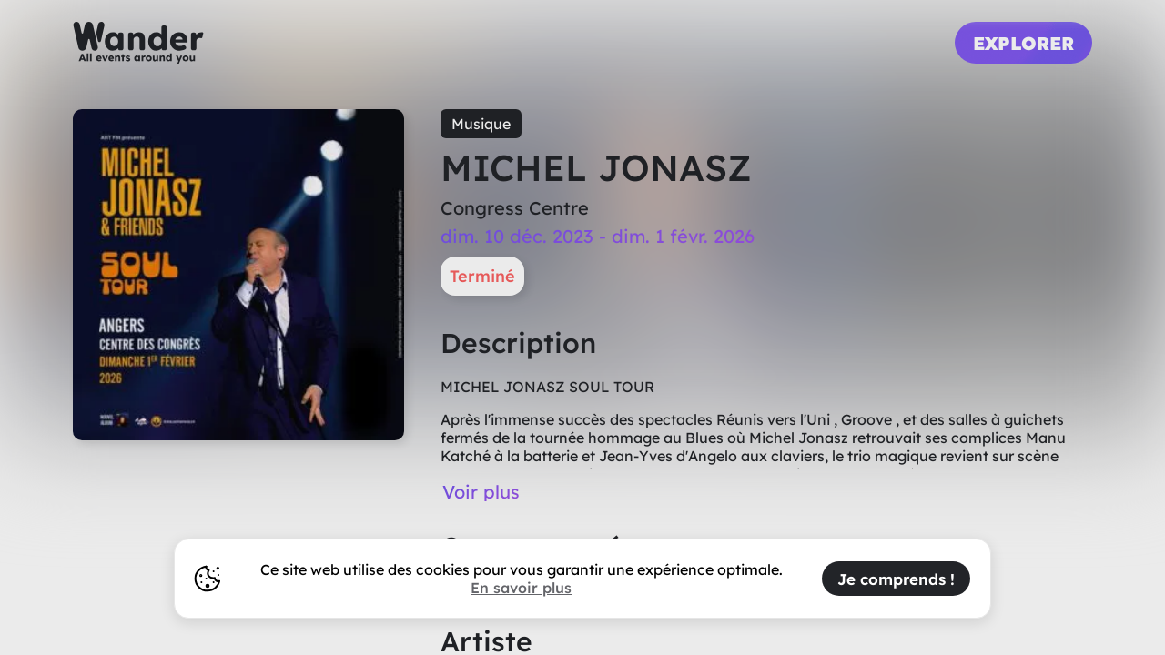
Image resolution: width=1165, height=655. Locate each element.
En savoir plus (521, 588)
